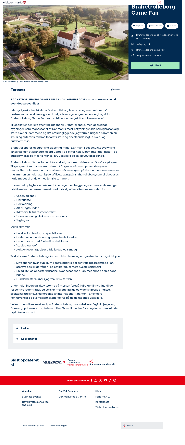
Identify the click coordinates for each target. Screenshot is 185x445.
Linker (23, 342)
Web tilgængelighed (107, 420)
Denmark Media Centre (74, 410)
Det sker (157, 69)
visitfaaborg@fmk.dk (70, 378)
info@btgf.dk (143, 58)
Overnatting (105, 9)
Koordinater (27, 352)
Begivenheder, (144, 69)
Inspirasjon (58, 9)
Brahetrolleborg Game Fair (150, 63)
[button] (84, 376)
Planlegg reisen (124, 9)
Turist (171, 3)
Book (155, 79)
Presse (179, 3)
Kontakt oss (102, 415)
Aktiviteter (88, 9)
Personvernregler (61, 439)
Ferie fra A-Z (102, 410)
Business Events (33, 410)
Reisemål (74, 9)
